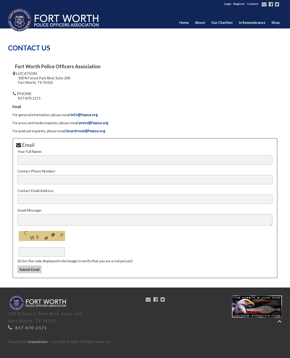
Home (184, 22)
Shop (275, 22)
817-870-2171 (31, 327)
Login (227, 3)
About (200, 22)
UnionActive (38, 341)
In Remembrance (252, 22)
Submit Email (29, 269)
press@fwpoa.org (93, 123)
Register (239, 3)
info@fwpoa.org (84, 114)
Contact (252, 3)
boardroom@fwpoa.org (85, 131)
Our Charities (222, 22)
